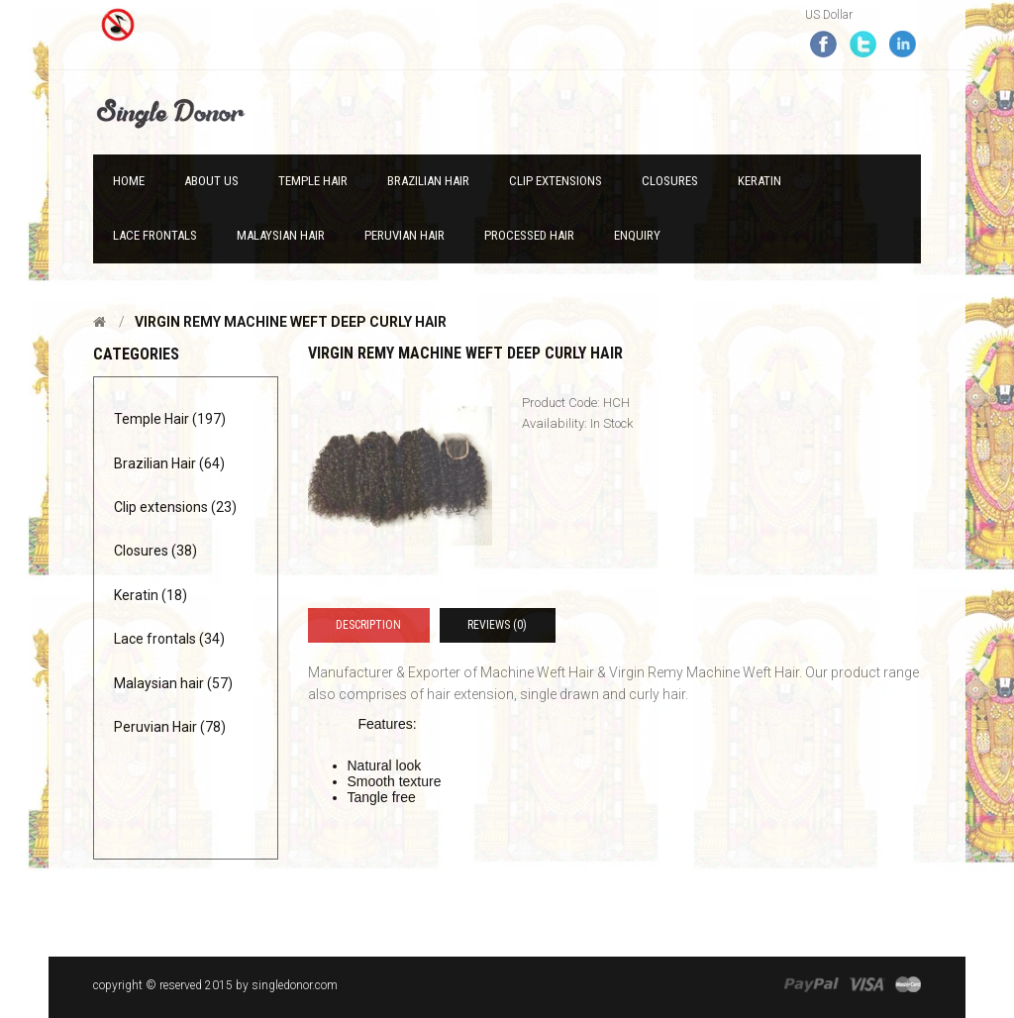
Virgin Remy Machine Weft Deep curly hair (291, 322)
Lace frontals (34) (169, 639)
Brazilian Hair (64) (169, 463)
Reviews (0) (497, 625)
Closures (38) (155, 551)
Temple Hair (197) (170, 419)
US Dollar (829, 15)
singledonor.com (295, 985)
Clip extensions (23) (175, 507)
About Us (211, 180)
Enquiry (637, 235)
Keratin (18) (150, 595)
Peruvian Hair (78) (170, 727)
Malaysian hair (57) (173, 683)
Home (129, 180)
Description (368, 625)
